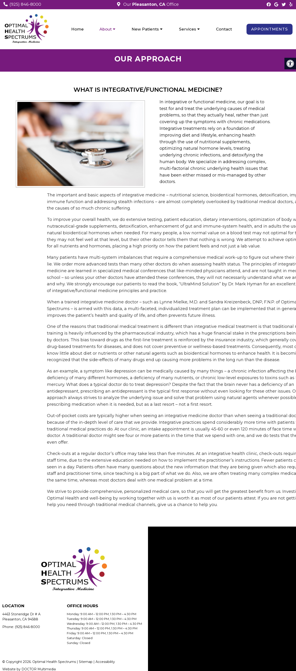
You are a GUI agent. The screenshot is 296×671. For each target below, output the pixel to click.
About (105, 29)
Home (77, 29)
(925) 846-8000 (25, 4)
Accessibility (105, 662)
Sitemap (85, 662)
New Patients (145, 29)
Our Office (150, 4)
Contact (224, 29)
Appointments (269, 29)
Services (187, 29)
